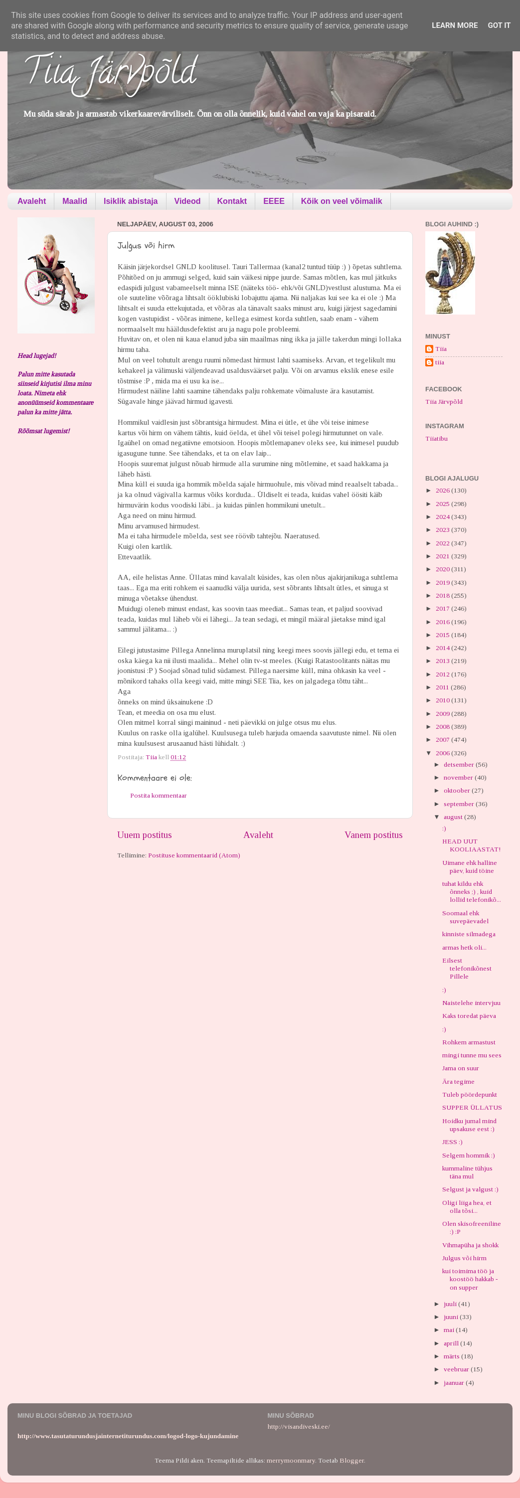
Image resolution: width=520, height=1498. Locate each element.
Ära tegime (458, 1081)
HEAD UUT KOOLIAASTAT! (471, 845)
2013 (443, 661)
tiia (439, 362)
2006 (443, 753)
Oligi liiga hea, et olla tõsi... (467, 1206)
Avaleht (31, 201)
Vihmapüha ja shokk (470, 1245)
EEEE (274, 201)
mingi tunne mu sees (472, 1055)
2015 (443, 635)
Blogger (352, 1460)
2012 (443, 674)
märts (452, 1356)
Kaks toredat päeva (469, 1015)
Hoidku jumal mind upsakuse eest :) (469, 1125)
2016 (443, 622)
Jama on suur (460, 1068)
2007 (443, 739)
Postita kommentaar (158, 795)
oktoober (458, 790)
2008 (443, 726)
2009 (443, 713)
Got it (499, 25)
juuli (451, 1304)
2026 (443, 490)
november (459, 777)
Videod (187, 201)
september (460, 804)
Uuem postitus (144, 835)
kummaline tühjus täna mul (467, 1172)
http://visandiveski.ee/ (299, 1426)
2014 (443, 648)
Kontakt (232, 201)
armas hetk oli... (464, 947)
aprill (452, 1343)
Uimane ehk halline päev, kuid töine (469, 866)
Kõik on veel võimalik (341, 201)
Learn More (455, 25)
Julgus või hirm (464, 1258)
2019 (443, 582)
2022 (443, 543)
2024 (443, 516)
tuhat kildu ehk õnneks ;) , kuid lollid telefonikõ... (471, 891)
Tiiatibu (436, 438)
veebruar (457, 1369)
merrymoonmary (291, 1460)
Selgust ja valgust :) (470, 1189)
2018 (443, 595)
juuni (452, 1317)
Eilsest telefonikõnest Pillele (467, 968)
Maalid (74, 201)
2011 (443, 687)
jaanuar (455, 1382)
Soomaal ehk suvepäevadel (465, 917)
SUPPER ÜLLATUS (472, 1107)
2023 (443, 529)
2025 (443, 503)
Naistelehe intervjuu (471, 1002)
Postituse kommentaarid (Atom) (194, 855)
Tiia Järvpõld (108, 75)
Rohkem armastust (469, 1042)
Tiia (441, 348)
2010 (443, 700)
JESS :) (452, 1142)
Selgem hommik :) (468, 1155)
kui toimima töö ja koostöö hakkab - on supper (470, 1279)
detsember (460, 764)
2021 (443, 556)
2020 (443, 569)
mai (450, 1329)
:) (444, 828)
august (454, 817)
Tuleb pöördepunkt (469, 1094)
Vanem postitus (374, 835)
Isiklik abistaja (131, 201)
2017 (443, 608)
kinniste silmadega (469, 934)
